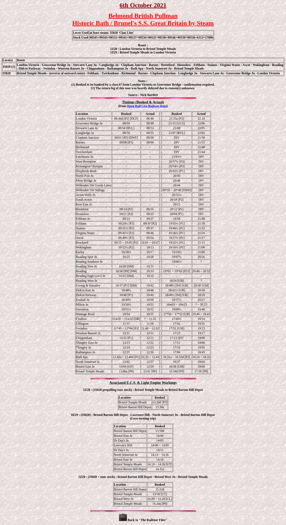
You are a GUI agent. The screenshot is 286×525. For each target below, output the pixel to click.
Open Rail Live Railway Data (147, 106)
